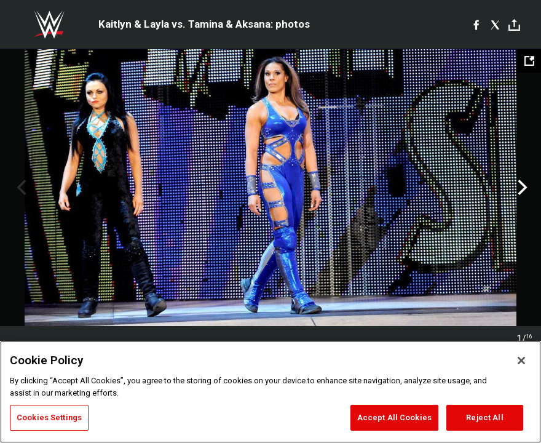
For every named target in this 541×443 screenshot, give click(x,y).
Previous (20, 187)
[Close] (521, 360)
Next (521, 187)
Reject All (484, 417)
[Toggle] (514, 25)
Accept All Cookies (394, 417)
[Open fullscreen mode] (529, 61)
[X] (495, 24)
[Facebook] (476, 24)
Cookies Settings (49, 417)
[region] (270, 392)
